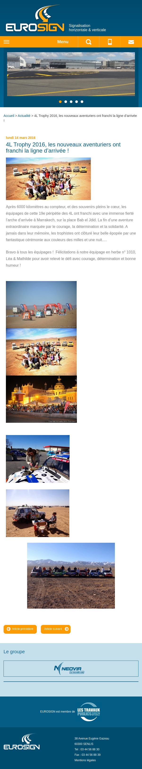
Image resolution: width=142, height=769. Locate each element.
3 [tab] (71, 101)
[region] (71, 77)
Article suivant (56, 629)
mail (131, 41)
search (88, 41)
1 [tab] (60, 101)
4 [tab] (76, 101)
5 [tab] (82, 101)
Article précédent (20, 629)
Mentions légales (85, 760)
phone (110, 41)
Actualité (24, 116)
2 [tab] (65, 101)
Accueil (9, 116)
